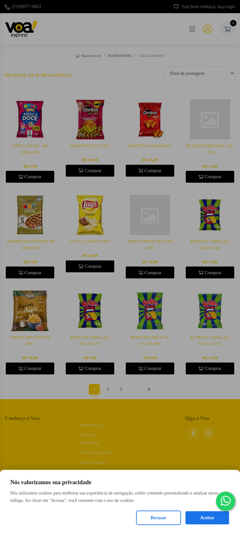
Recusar (159, 517)
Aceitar (207, 517)
